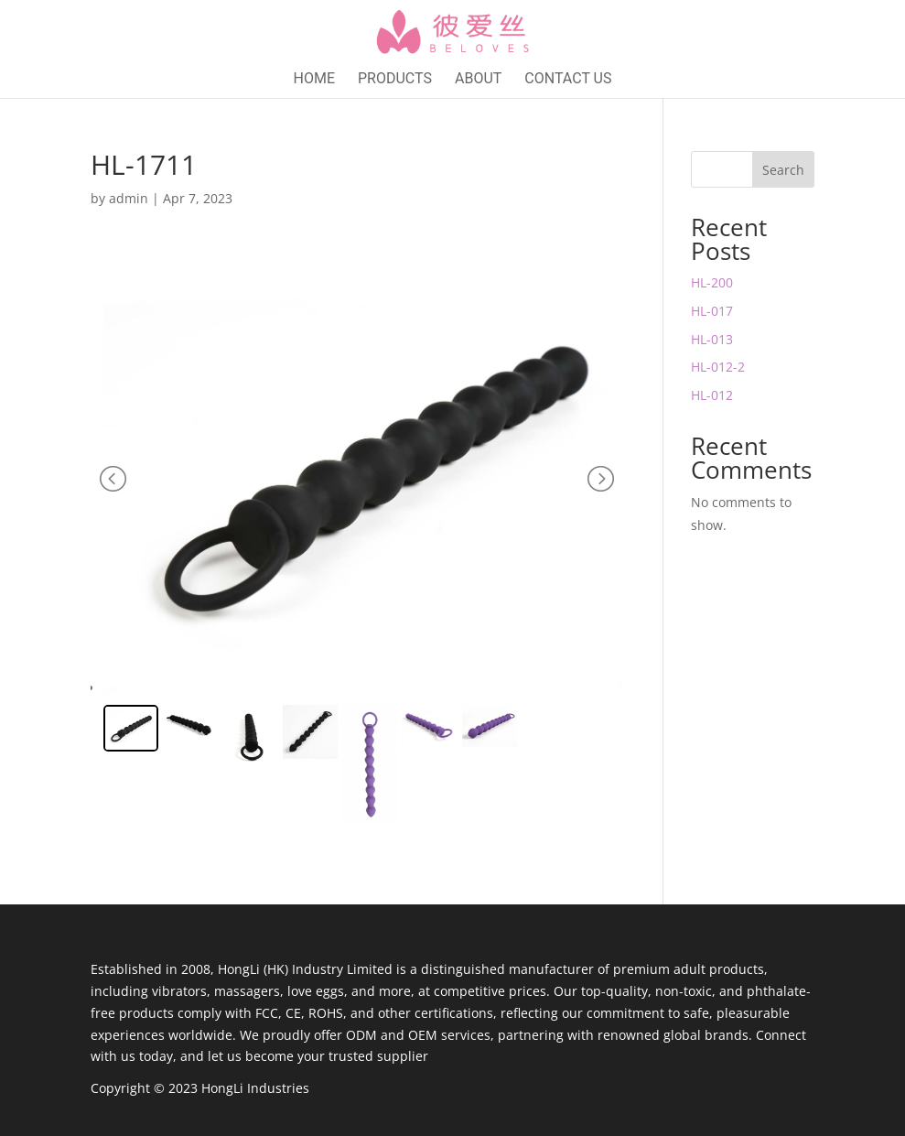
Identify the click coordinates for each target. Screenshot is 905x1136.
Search (783, 170)
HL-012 (712, 395)
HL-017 (712, 310)
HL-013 (712, 339)
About (478, 79)
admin (128, 198)
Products (395, 79)
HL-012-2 (718, 366)
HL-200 (712, 282)
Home (314, 79)
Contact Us (567, 79)
